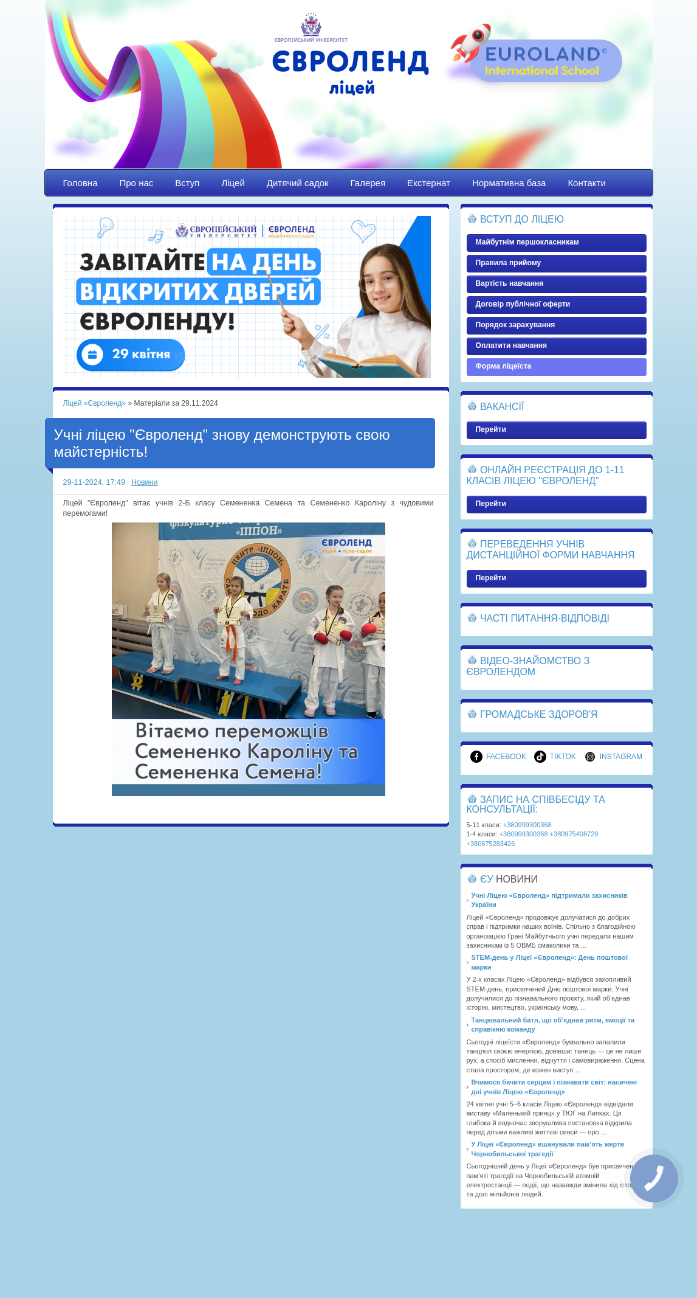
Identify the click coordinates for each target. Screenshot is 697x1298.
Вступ (187, 182)
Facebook (498, 757)
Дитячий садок (298, 182)
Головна (80, 182)
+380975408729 (574, 834)
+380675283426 (491, 843)
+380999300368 (527, 824)
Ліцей (232, 182)
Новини (144, 482)
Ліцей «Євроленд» (349, 95)
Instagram (613, 757)
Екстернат (428, 182)
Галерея (368, 182)
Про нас (137, 182)
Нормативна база (509, 182)
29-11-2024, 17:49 (94, 482)
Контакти (586, 182)
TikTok (555, 757)
